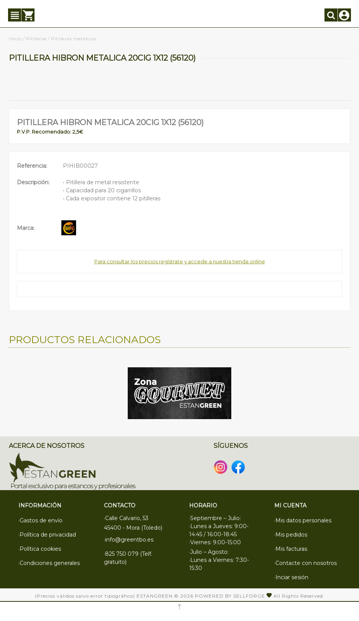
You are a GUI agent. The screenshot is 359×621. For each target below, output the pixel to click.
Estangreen (155, 596)
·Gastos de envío (40, 520)
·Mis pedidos (290, 534)
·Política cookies (39, 548)
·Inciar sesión (291, 577)
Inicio (15, 38)
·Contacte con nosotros (305, 563)
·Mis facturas (290, 548)
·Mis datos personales (302, 520)
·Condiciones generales (49, 563)
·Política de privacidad (47, 534)
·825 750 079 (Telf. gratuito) (128, 557)
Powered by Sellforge (230, 596)
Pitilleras (36, 38)
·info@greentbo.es (128, 539)
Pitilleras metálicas (73, 38)
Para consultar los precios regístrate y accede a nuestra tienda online (179, 261)
